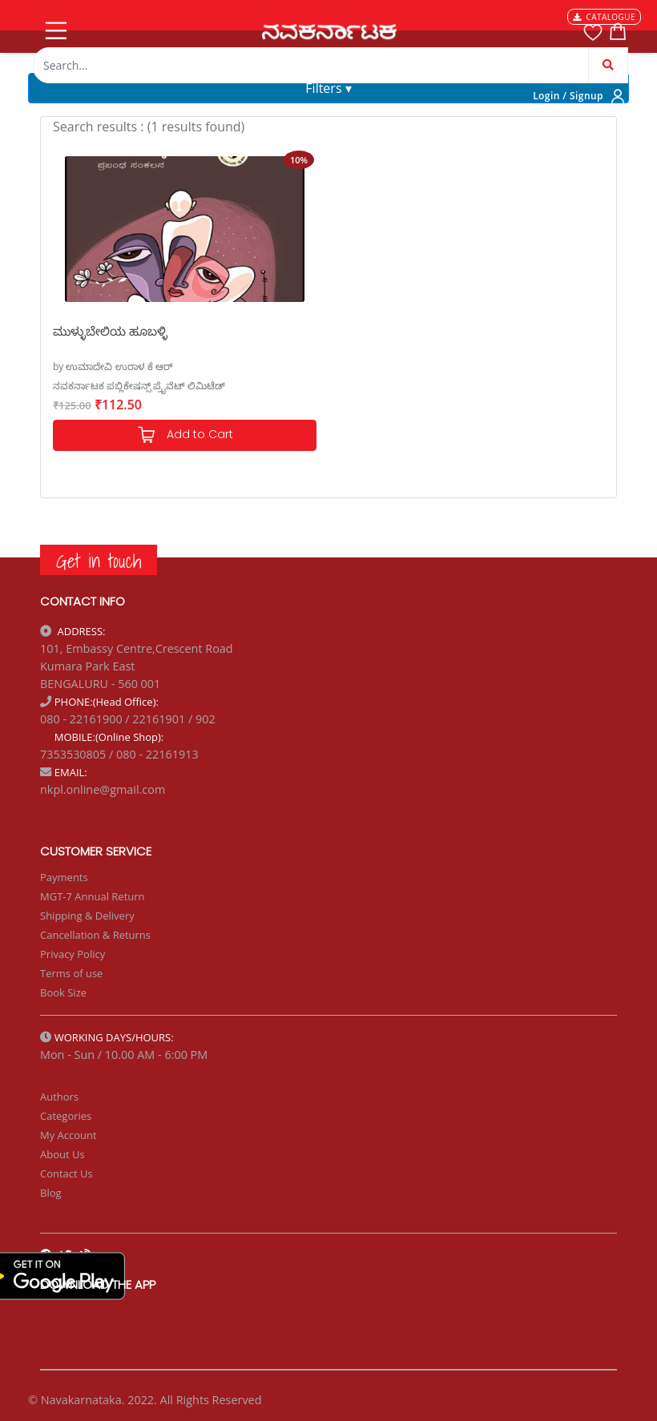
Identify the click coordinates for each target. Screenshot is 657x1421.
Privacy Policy (72, 954)
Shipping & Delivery (87, 915)
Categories (65, 1116)
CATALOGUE (604, 16)
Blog (51, 1193)
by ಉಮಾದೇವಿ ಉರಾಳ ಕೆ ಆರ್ (113, 366)
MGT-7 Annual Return (92, 896)
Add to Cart (185, 435)
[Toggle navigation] (54, 27)
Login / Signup (568, 96)
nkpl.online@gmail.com (102, 789)
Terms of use (71, 973)
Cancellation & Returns (95, 935)
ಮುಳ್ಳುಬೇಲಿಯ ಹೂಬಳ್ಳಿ (110, 331)
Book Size (63, 992)
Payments (64, 877)
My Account (68, 1135)
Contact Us (66, 1173)
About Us (62, 1154)
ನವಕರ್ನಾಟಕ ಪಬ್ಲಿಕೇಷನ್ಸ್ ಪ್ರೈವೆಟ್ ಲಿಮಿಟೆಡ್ (139, 385)
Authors (59, 1096)
